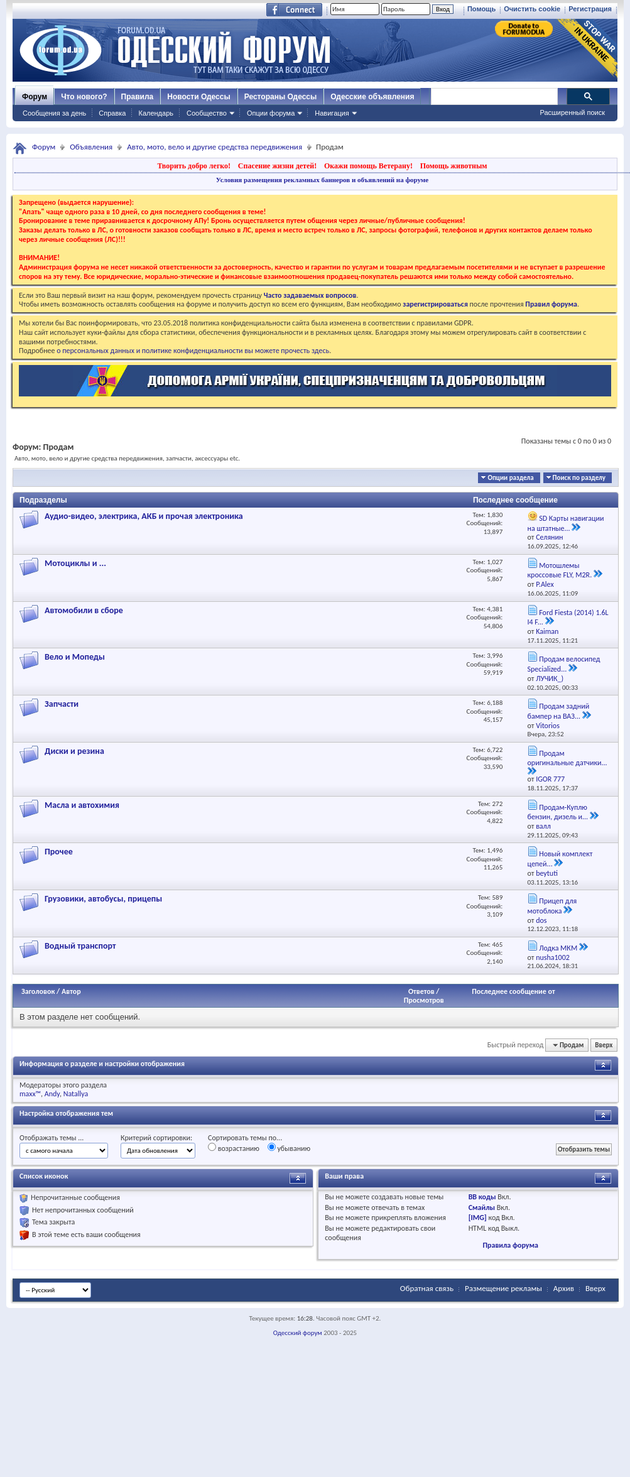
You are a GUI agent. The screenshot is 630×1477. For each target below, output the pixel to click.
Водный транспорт (80, 945)
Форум (34, 96)
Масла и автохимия (82, 805)
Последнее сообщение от (513, 991)
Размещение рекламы (503, 1288)
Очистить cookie (532, 9)
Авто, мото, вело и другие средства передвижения (214, 146)
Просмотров (424, 1000)
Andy (52, 1093)
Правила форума (510, 1245)
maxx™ (30, 1093)
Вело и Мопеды (75, 656)
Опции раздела (510, 478)
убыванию (289, 1148)
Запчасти (62, 704)
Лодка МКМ (558, 948)
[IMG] (478, 1217)
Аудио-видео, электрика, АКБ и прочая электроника (144, 516)
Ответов (421, 991)
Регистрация (590, 9)
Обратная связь (426, 1288)
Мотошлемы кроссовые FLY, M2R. (560, 570)
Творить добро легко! (194, 165)
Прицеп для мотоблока (552, 906)
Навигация (332, 113)
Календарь (155, 113)
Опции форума (271, 113)
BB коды (482, 1196)
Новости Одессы (198, 96)
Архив (563, 1288)
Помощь (481, 9)
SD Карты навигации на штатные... (566, 523)
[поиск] (493, 97)
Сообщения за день (54, 113)
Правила (137, 96)
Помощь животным (453, 165)
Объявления (91, 146)
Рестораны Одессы (280, 96)
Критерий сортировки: (156, 1137)
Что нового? (84, 96)
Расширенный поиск (572, 112)
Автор (71, 991)
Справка (112, 113)
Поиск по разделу (579, 478)
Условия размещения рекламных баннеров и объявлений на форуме (322, 179)
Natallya (76, 1093)
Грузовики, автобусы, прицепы (103, 898)
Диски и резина (74, 751)
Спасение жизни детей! (277, 165)
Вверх (603, 1045)
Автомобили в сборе (84, 610)
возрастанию (233, 1148)
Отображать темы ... (51, 1137)
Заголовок (38, 991)
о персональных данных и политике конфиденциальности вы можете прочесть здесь (193, 350)
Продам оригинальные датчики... (567, 758)
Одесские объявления (372, 96)
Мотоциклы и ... (75, 563)
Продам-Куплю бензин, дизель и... (558, 812)
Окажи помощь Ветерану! (368, 165)
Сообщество (207, 113)
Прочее (59, 851)
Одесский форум (297, 1333)
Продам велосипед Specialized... (564, 664)
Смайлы (482, 1207)
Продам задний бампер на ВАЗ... (559, 711)
